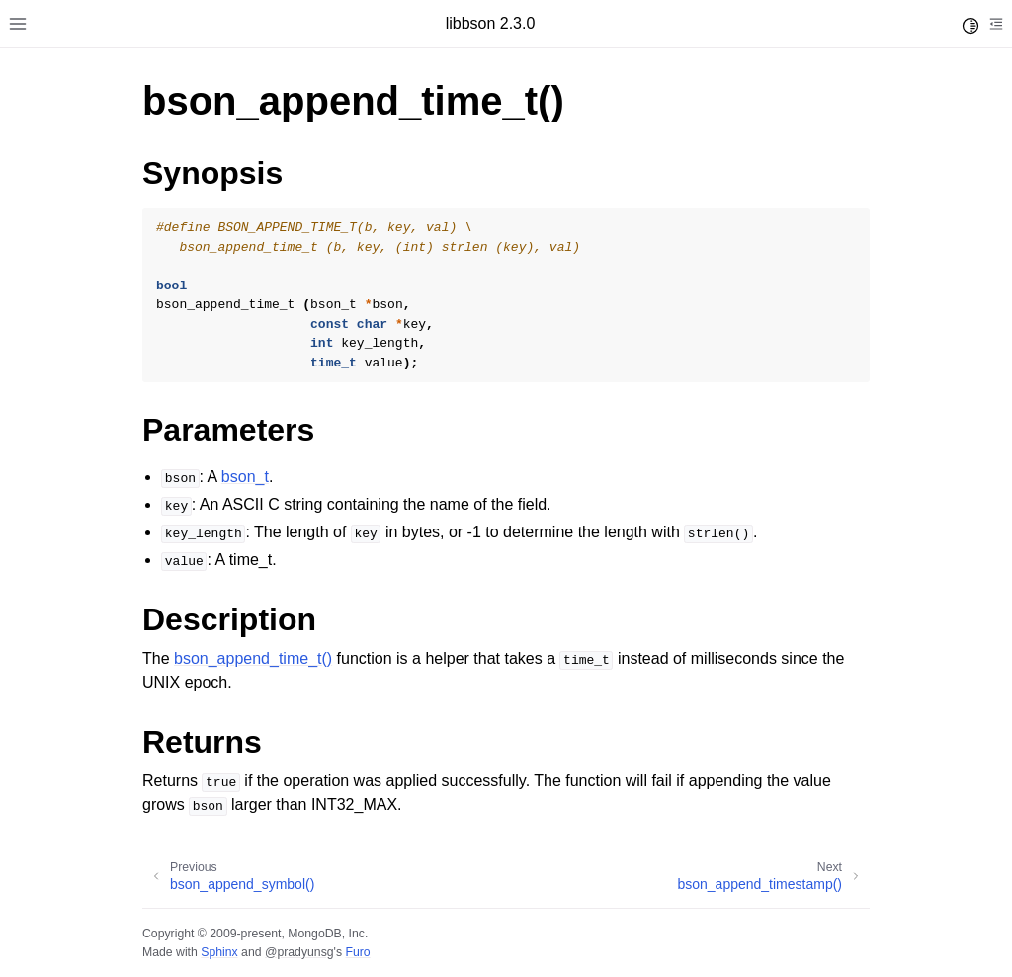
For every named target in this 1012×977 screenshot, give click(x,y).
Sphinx (219, 952)
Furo (357, 952)
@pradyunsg (299, 952)
